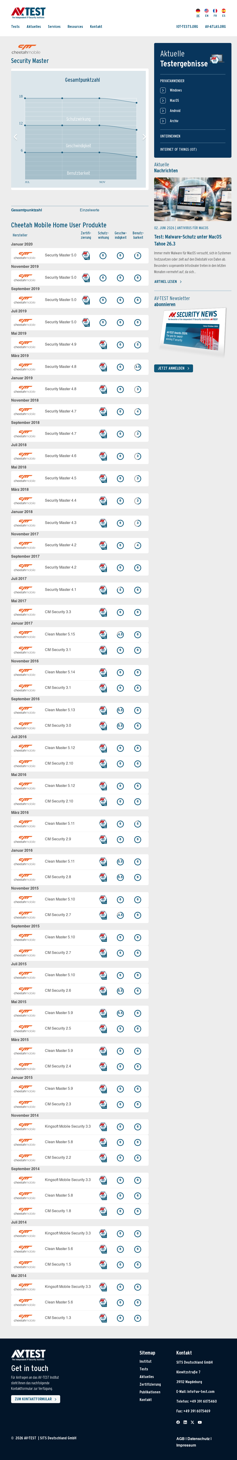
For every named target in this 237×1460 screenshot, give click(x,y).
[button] (144, 137)
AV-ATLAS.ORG (215, 26)
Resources (75, 26)
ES (223, 13)
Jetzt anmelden (174, 368)
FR (215, 13)
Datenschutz (198, 1439)
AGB (180, 1439)
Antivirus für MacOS (192, 228)
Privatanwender (172, 81)
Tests (15, 26)
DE (198, 13)
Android (170, 111)
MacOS (169, 100)
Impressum (186, 1445)
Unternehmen (170, 136)
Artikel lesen (168, 282)
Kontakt (96, 26)
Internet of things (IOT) (178, 149)
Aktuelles (34, 26)
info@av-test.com (201, 1391)
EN (206, 13)
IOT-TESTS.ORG (187, 26)
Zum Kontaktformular (36, 1399)
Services (54, 26)
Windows (171, 90)
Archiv (169, 121)
